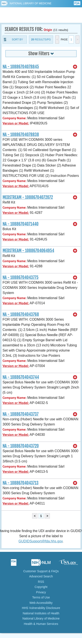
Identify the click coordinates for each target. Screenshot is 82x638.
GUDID (41, 15)
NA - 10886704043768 (21, 314)
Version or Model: (16, 123)
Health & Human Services (41, 624)
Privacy (41, 592)
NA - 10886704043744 (21, 377)
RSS (41, 581)
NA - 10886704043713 (21, 482)
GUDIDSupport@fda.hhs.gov (41, 541)
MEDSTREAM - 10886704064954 (28, 250)
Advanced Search (41, 576)
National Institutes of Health (41, 613)
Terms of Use (41, 597)
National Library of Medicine (30, 3)
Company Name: (14, 118)
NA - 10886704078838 (21, 134)
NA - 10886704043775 (21, 277)
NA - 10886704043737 (21, 414)
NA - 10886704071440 (21, 223)
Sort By (17, 39)
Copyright (41, 587)
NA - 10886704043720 (21, 445)
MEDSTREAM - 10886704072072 (28, 197)
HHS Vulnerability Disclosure (41, 608)
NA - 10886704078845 (21, 66)
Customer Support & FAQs (41, 571)
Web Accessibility (41, 602)
